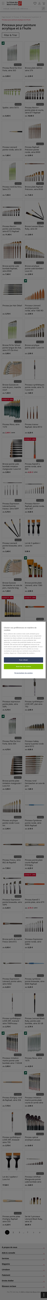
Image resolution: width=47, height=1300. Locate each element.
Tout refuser (23, 660)
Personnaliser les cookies (23, 673)
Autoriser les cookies (23, 666)
